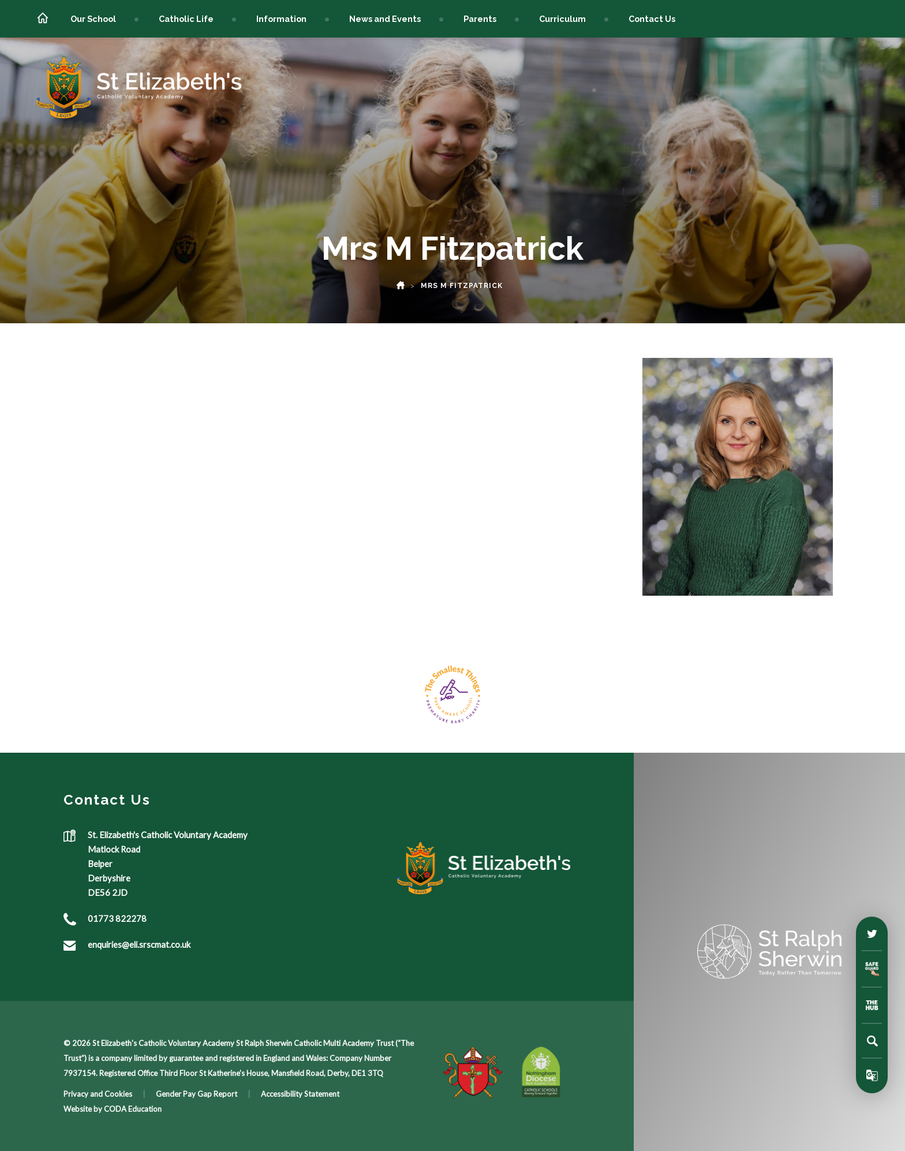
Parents (479, 19)
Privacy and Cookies (97, 1093)
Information (281, 19)
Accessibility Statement (300, 1093)
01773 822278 (117, 918)
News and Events (385, 19)
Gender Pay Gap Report (196, 1093)
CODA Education (133, 1108)
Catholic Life (186, 19)
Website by (83, 1108)
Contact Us (652, 19)
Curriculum (562, 19)
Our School (93, 19)
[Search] (872, 1040)
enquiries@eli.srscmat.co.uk (139, 944)
